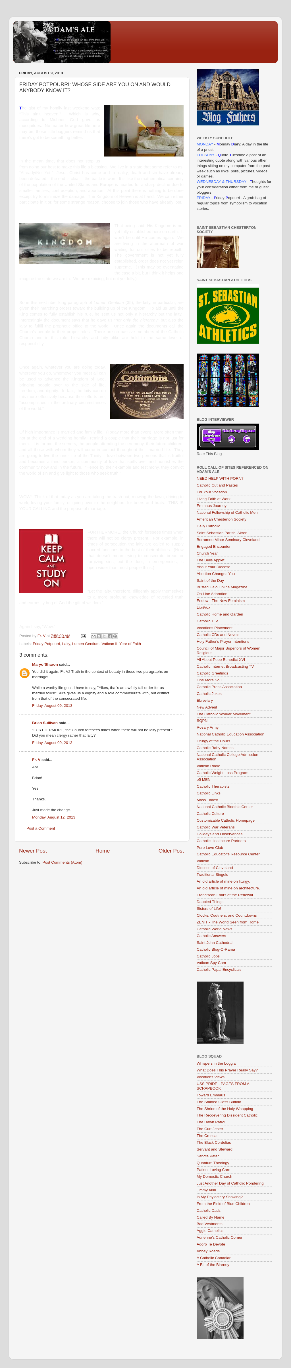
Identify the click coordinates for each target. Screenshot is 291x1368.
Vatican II (109, 644)
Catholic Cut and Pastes (217, 485)
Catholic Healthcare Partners (221, 841)
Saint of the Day (210, 580)
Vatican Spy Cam (211, 963)
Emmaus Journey (211, 506)
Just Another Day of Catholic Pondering (230, 1183)
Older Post (171, 851)
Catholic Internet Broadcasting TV (225, 666)
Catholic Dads (209, 1210)
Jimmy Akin (206, 1190)
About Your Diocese (213, 567)
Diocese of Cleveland (215, 868)
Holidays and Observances (219, 834)
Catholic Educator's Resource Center (228, 854)
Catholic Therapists (213, 786)
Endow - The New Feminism (221, 601)
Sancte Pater (208, 1156)
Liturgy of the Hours (213, 741)
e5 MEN (204, 779)
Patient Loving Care (213, 1170)
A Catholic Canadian (214, 1258)
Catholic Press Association (219, 687)
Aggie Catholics (210, 1231)
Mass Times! (207, 800)
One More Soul (210, 680)
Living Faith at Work (213, 499)
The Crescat (207, 1136)
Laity (66, 644)
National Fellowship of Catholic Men (227, 512)
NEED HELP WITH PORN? (220, 478)
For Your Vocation (212, 492)
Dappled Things (210, 902)
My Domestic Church (214, 1176)
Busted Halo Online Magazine (222, 587)
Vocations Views (211, 1077)
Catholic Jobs (208, 956)
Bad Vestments (210, 1224)
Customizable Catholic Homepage (226, 820)
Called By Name (211, 1217)
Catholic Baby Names (215, 748)
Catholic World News (214, 929)
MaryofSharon (45, 664)
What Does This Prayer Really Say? (227, 1070)
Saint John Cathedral (214, 942)
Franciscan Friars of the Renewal (225, 895)
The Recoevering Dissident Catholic (227, 1115)
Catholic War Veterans (216, 827)
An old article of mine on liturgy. (223, 881)
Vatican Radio (208, 766)
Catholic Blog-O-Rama (216, 949)
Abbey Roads (208, 1251)
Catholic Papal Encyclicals (219, 969)
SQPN (202, 720)
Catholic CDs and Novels (218, 635)
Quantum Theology (213, 1163)
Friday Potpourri (46, 644)
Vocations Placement (214, 628)
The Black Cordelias (214, 1142)
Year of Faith (130, 644)
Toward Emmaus (211, 1095)
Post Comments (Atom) (62, 862)
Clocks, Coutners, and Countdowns (227, 915)
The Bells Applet (211, 560)
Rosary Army (208, 727)
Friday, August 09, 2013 (52, 705)
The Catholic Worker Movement (224, 714)
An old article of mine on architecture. (228, 888)
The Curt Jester (210, 1129)
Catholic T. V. (208, 621)
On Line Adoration (212, 594)
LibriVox (203, 607)
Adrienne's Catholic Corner (219, 1237)
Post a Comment (40, 828)
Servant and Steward (214, 1149)
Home (102, 851)
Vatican (203, 861)
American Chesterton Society (221, 519)
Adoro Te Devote (211, 1244)
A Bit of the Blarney (213, 1265)
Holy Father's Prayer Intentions (223, 641)
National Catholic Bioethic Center (225, 807)
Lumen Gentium (85, 644)
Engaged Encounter (213, 546)
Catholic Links (209, 793)
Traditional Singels (212, 874)
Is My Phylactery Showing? (220, 1197)
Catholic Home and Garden (220, 614)
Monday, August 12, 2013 (53, 817)
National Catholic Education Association (230, 734)
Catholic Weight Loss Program (222, 773)
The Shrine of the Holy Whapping (225, 1109)
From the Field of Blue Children (223, 1204)
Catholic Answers (211, 936)
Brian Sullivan (45, 723)
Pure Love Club (210, 847)
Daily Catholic (208, 526)
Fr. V (36, 760)
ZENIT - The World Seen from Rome (228, 922)
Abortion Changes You (216, 574)
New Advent (207, 707)
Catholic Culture (210, 813)
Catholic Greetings (212, 673)
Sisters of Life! (209, 908)
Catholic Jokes (209, 694)
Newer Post (33, 851)
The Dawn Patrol (211, 1122)
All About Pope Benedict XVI (221, 659)
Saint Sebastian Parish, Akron (222, 533)
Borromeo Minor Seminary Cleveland (228, 540)
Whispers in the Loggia (216, 1063)
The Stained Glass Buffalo (219, 1102)
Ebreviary (205, 700)
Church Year (207, 553)
